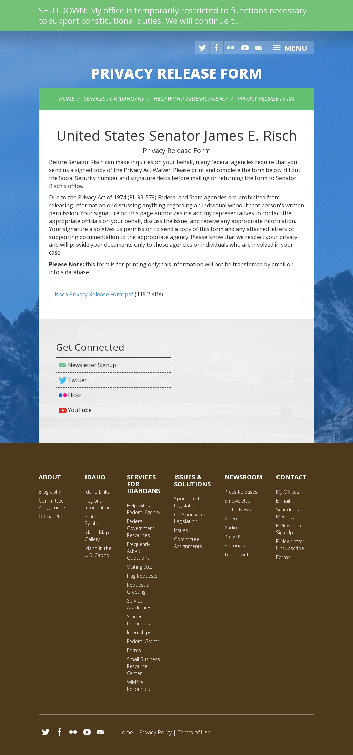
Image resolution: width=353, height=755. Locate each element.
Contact (291, 477)
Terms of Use (194, 732)
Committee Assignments (53, 504)
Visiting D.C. (139, 567)
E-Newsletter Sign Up (290, 529)
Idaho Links (97, 491)
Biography (50, 491)
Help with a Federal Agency (191, 98)
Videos (232, 518)
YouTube (245, 47)
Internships (139, 632)
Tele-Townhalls (240, 554)
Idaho (95, 477)
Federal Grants (143, 641)
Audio (230, 527)
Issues (181, 530)
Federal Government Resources (140, 528)
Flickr (231, 47)
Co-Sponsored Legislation (190, 518)
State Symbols (94, 520)
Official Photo (54, 516)
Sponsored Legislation (186, 502)
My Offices (287, 491)
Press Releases (241, 491)
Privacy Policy (155, 732)
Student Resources (138, 620)
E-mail (259, 47)
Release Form (176, 73)
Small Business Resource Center (143, 666)
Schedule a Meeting (288, 513)
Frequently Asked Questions (138, 551)
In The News (237, 509)
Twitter (202, 47)
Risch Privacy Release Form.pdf (93, 294)
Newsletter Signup (92, 365)
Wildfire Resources (138, 685)
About (50, 477)
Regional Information (98, 504)
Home (66, 98)
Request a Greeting (138, 588)
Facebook (216, 47)
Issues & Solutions (192, 480)
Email (101, 732)
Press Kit (233, 536)
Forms (134, 650)
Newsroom (243, 477)
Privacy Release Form (266, 98)
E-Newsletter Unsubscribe (290, 545)
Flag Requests (142, 576)
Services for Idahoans (114, 98)
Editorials (234, 545)
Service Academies (139, 604)
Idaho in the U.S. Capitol (98, 551)
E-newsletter (238, 500)
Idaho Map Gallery (97, 536)
